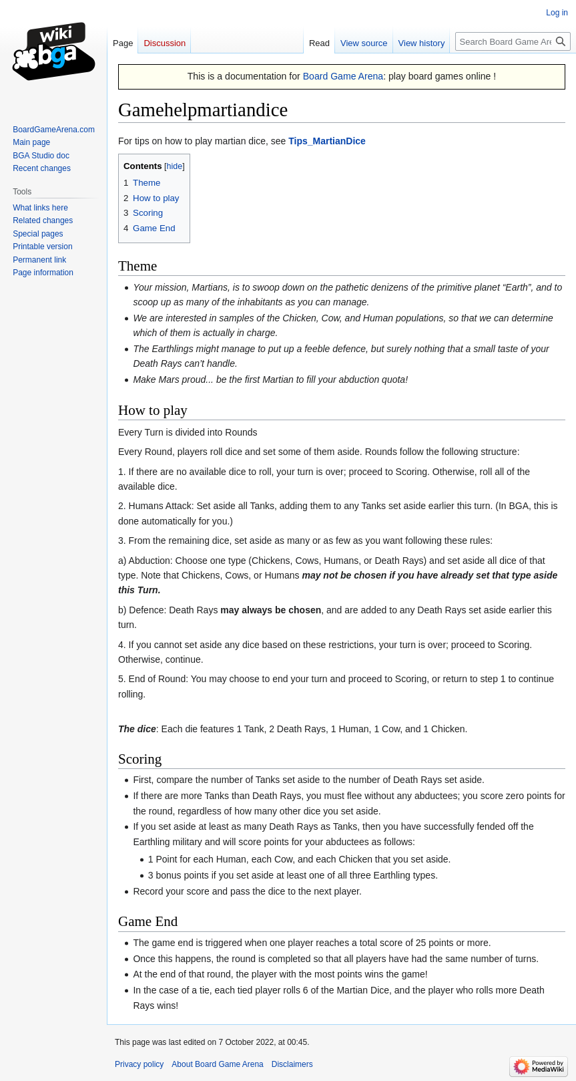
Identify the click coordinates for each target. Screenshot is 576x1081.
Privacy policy (139, 1064)
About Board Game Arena (217, 1064)
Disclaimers (292, 1064)
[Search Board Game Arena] (513, 41)
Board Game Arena (343, 76)
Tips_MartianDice (327, 141)
